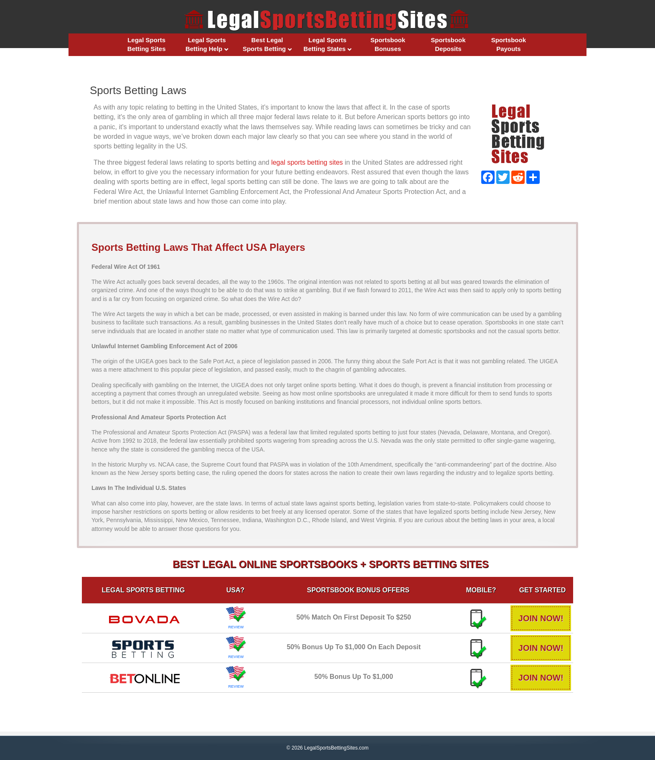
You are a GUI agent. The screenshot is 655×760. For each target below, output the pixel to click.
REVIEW (235, 627)
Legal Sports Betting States (325, 44)
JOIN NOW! (539, 618)
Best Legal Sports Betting (264, 44)
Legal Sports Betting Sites (146, 44)
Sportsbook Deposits (448, 44)
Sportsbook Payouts (508, 44)
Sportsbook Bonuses (388, 44)
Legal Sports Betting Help (205, 44)
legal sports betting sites (307, 162)
